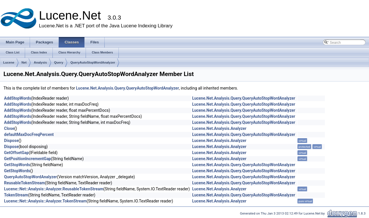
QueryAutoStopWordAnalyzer (92, 62)
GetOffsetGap (16, 152)
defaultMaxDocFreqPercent (29, 134)
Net (24, 62)
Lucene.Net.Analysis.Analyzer (219, 128)
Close (9, 128)
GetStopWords (17, 164)
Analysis (40, 62)
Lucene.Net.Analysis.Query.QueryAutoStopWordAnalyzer (127, 88)
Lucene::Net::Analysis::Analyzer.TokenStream (45, 201)
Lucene (8, 62)
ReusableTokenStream (24, 183)
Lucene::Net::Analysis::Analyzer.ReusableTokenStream (53, 189)
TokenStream (16, 195)
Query (58, 62)
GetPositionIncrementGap (27, 158)
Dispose (11, 140)
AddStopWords (17, 98)
